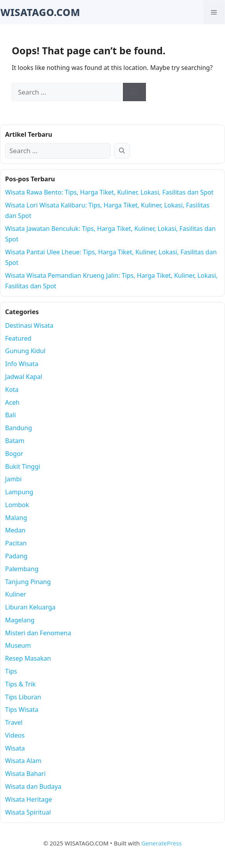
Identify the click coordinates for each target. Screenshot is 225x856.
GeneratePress (161, 843)
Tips (11, 671)
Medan (15, 530)
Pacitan (16, 543)
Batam (14, 440)
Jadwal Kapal (23, 376)
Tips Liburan (23, 697)
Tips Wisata (21, 709)
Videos (15, 735)
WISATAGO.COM (40, 12)
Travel (14, 722)
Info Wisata (21, 363)
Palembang (21, 569)
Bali (10, 415)
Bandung (18, 428)
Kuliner (15, 594)
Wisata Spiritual (28, 812)
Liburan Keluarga (30, 607)
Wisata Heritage (28, 799)
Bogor (14, 453)
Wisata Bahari (25, 773)
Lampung (19, 492)
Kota (11, 389)
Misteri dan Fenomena (38, 633)
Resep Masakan (28, 658)
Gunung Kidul (25, 351)
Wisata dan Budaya (33, 786)
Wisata (15, 748)
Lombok (17, 504)
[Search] (134, 92)
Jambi (13, 479)
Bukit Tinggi (22, 466)
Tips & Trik (20, 684)
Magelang (19, 620)
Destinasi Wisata (29, 325)
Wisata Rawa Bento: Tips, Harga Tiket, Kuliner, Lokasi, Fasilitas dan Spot (109, 192)
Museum (18, 645)
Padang (16, 556)
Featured (18, 338)
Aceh (12, 402)
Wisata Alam (23, 760)
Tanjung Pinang (28, 581)
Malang (16, 517)
